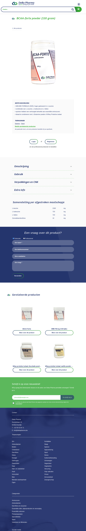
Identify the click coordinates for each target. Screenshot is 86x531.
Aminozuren (16, 500)
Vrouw (46, 474)
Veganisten (48, 463)
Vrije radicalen (48, 471)
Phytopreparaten (17, 514)
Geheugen (15, 460)
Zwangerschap (49, 479)
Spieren (46, 447)
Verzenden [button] (18, 276)
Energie (14, 458)
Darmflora (15, 452)
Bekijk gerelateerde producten (25, 126)
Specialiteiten (16, 517)
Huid (13, 471)
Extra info (19, 190)
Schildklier (47, 441)
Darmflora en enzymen (19, 506)
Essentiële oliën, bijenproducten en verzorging (26, 508)
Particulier (17, 238)
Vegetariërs (48, 466)
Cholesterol (15, 449)
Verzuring (47, 469)
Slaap (46, 444)
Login (34, 141)
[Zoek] (72, 9)
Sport (46, 452)
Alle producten (17, 28)
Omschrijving (21, 166)
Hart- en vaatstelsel (18, 469)
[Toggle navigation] (78, 4)
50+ (13, 441)
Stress (46, 455)
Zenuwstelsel (48, 477)
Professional (29, 238)
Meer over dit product (26, 332)
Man (13, 477)
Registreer (50, 141)
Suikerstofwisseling (50, 458)
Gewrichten (15, 463)
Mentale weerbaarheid (19, 479)
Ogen (13, 482)
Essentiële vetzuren (18, 511)
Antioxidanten (16, 444)
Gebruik (18, 174)
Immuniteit (15, 474)
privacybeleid (19, 403)
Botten (14, 447)
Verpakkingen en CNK (26, 182)
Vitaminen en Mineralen (19, 522)
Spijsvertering (48, 449)
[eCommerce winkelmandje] (78, 9)
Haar (13, 466)
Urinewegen (48, 460)
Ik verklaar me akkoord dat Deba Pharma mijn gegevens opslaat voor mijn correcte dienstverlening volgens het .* (42, 402)
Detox (14, 455)
